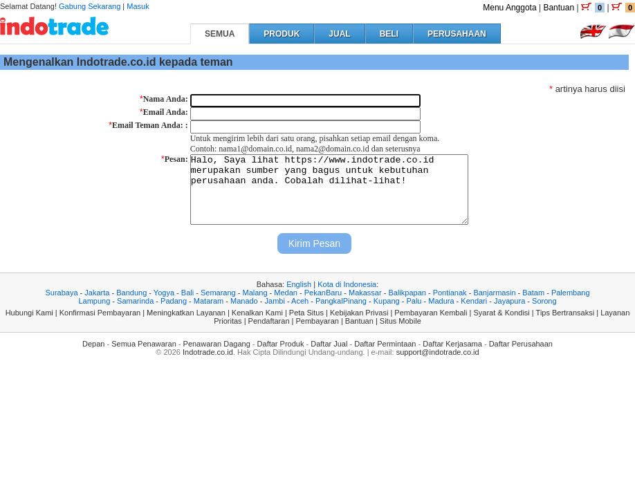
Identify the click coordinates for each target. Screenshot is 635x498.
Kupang (387, 301)
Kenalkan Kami (257, 312)
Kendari (474, 301)
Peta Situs (306, 312)
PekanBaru (323, 292)
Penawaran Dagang (216, 344)
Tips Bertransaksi (565, 312)
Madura (441, 301)
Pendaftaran (269, 321)
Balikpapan (406, 292)
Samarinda (135, 301)
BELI (389, 34)
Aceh (300, 301)
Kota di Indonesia (347, 284)
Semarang (218, 292)
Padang (173, 301)
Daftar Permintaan (385, 344)
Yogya (164, 292)
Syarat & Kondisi (501, 312)
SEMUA (219, 34)
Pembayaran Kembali (430, 312)
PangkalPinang (341, 301)
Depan (93, 344)
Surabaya (61, 292)
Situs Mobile (400, 321)
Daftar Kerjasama (452, 344)
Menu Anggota (509, 7)
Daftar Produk (280, 344)
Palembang (570, 292)
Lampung (94, 301)
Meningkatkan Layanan (186, 312)
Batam (533, 292)
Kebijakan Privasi (359, 312)
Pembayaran (317, 321)
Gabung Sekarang (89, 6)
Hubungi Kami (29, 312)
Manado (244, 301)
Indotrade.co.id (208, 352)
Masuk (138, 6)
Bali (187, 292)
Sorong (544, 301)
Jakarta (96, 292)
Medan (285, 292)
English (298, 284)
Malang (254, 292)
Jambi (275, 301)
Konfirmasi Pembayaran (99, 312)
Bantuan (558, 7)
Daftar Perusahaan (521, 344)
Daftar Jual (329, 344)
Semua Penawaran (143, 344)
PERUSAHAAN (456, 34)
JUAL (339, 34)
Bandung (131, 292)
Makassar (365, 292)
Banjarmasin (494, 292)
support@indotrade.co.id (437, 352)
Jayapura (509, 301)
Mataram (208, 301)
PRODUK (282, 34)
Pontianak (450, 292)
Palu (413, 301)
